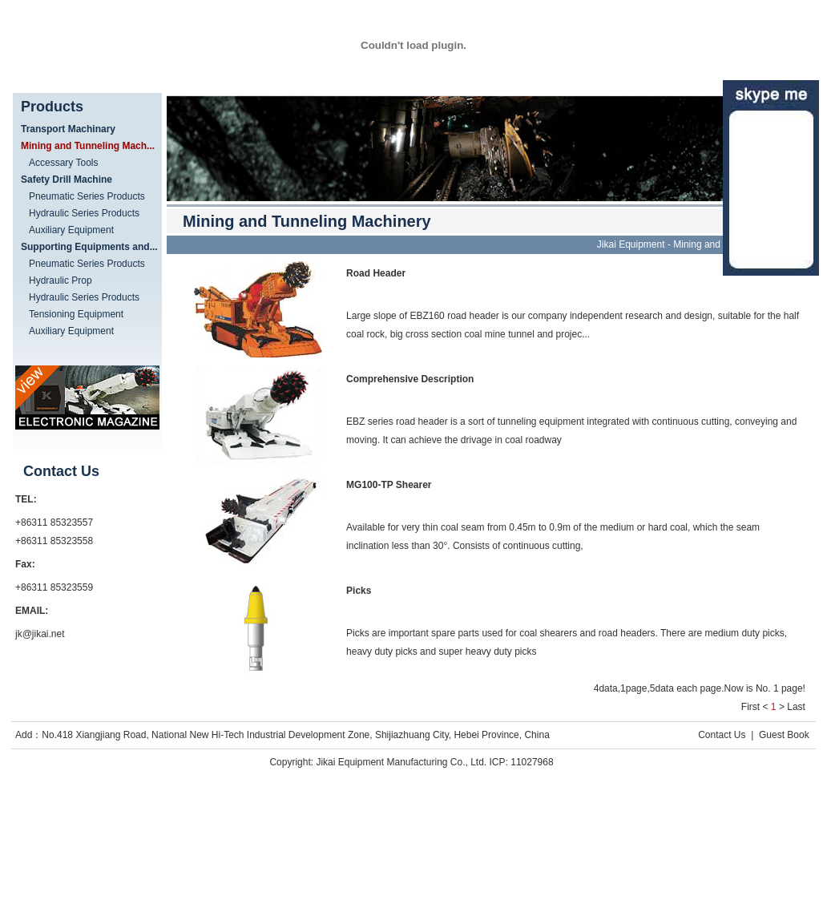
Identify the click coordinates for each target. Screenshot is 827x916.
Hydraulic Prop (60, 280)
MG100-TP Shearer (389, 484)
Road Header (375, 273)
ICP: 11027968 (522, 762)
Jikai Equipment (631, 244)
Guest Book (784, 734)
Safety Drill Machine (66, 179)
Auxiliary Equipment (71, 230)
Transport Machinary (68, 129)
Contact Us (721, 734)
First (750, 706)
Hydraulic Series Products (84, 213)
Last (796, 706)
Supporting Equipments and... (89, 246)
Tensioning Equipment (76, 314)
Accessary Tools (63, 162)
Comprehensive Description (410, 379)
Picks (358, 590)
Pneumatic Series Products (87, 196)
